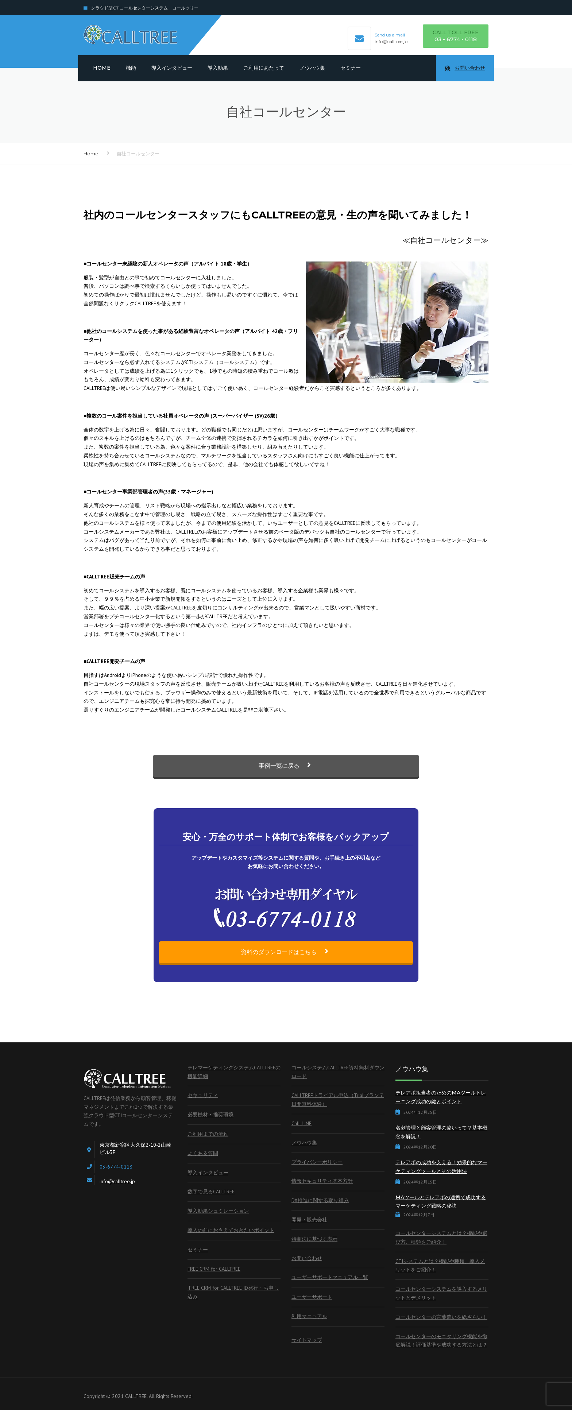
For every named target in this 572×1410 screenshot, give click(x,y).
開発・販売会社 (309, 1219)
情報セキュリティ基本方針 (322, 1181)
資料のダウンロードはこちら (286, 952)
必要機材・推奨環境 (210, 1114)
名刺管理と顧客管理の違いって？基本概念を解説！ (441, 1132)
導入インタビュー (171, 68)
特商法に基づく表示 (314, 1239)
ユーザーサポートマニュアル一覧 (329, 1277)
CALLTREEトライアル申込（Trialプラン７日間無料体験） (337, 1099)
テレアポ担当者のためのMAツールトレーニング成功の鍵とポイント (440, 1097)
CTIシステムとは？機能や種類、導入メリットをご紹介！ (440, 1265)
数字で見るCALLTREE (211, 1191)
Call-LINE (301, 1123)
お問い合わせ (465, 68)
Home (102, 68)
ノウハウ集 (312, 68)
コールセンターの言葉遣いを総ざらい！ (441, 1317)
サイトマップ (306, 1340)
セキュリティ (203, 1095)
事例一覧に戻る (286, 778)
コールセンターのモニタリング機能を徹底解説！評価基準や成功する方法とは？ (441, 1340)
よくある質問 (203, 1153)
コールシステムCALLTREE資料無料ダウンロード (337, 1072)
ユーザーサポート (311, 1297)
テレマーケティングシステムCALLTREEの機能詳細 (234, 1072)
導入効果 (218, 68)
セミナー (350, 68)
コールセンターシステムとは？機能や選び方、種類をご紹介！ (441, 1237)
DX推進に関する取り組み (320, 1200)
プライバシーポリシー (317, 1162)
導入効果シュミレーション (218, 1211)
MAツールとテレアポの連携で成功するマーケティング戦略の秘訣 (440, 1201)
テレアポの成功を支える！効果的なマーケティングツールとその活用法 (441, 1166)
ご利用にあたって (263, 68)
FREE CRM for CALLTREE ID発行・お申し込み (233, 1292)
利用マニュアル (309, 1316)
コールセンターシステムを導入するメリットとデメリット (441, 1293)
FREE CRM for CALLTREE (214, 1269)
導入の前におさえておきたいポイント (231, 1230)
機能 (131, 68)
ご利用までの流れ (208, 1134)
